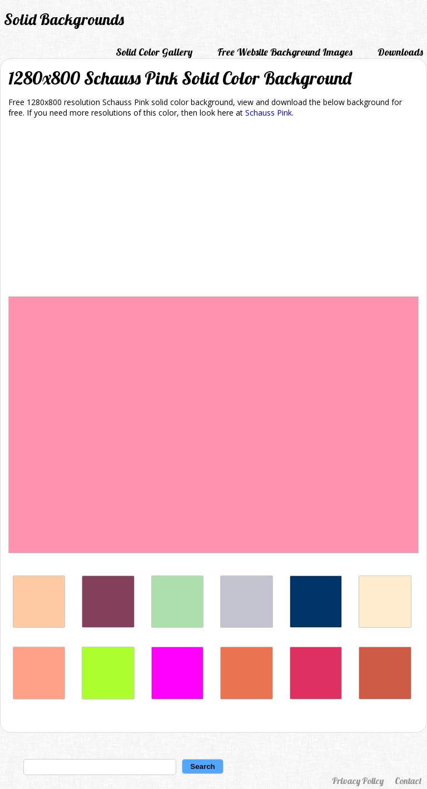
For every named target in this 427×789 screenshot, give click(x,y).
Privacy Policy (358, 780)
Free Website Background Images (284, 52)
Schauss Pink (268, 112)
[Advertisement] (213, 209)
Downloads (400, 52)
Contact (408, 780)
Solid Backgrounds (64, 19)
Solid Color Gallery (154, 52)
